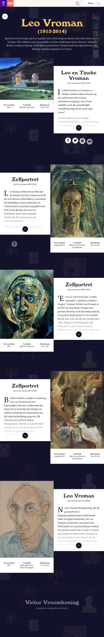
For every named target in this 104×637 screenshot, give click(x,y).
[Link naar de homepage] (7, 3)
